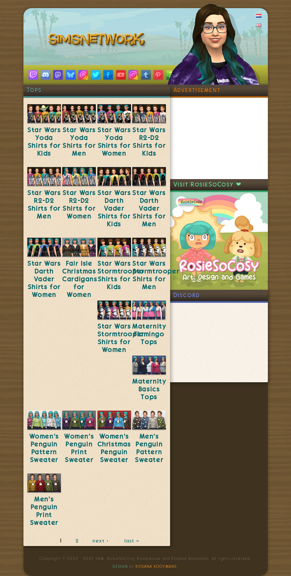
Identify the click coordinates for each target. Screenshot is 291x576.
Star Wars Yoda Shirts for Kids (44, 141)
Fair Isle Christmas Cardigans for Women (79, 279)
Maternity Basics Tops (149, 389)
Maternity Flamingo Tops (149, 334)
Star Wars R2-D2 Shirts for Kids (149, 141)
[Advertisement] (219, 138)
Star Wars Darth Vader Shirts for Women (44, 279)
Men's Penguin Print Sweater (44, 511)
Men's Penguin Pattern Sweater (149, 448)
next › (102, 541)
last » (132, 541)
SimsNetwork (98, 41)
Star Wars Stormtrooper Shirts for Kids (120, 275)
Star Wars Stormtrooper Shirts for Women (120, 338)
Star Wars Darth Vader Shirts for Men (149, 208)
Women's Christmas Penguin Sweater (114, 448)
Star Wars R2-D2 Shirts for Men (44, 204)
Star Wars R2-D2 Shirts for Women (79, 204)
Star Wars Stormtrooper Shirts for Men (155, 275)
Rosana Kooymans (156, 566)
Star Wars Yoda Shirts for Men (79, 141)
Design (120, 566)
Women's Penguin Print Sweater (79, 448)
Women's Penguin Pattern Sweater (44, 448)
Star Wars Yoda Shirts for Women (114, 141)
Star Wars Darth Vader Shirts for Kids (114, 208)
